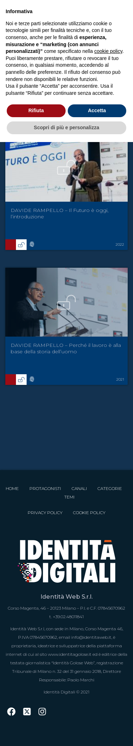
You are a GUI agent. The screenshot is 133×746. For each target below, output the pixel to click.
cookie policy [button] (108, 51)
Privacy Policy (45, 512)
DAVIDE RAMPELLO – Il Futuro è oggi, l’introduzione (60, 213)
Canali (79, 488)
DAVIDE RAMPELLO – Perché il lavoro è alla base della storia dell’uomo (66, 348)
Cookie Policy (89, 512)
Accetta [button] (97, 110)
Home (12, 488)
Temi (69, 497)
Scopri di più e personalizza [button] (66, 127)
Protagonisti (45, 488)
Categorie (110, 488)
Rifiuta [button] (36, 110)
